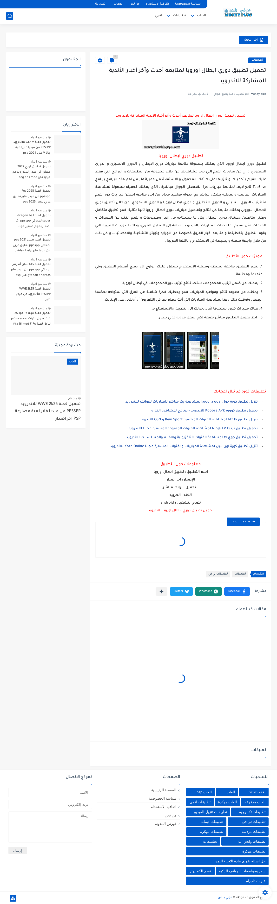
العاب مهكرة (227, 802)
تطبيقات (179, 16)
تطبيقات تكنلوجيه (252, 812)
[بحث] (9, 16)
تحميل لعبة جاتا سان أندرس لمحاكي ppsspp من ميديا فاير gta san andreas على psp (31, 270)
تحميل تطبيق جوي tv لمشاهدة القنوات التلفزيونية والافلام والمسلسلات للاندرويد (192, 438)
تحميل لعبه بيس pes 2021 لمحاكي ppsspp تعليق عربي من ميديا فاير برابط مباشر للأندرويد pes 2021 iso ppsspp (32, 246)
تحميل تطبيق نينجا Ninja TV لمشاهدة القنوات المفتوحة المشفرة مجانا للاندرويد (193, 429)
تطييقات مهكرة (253, 851)
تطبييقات (210, 841)
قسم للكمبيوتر (200, 871)
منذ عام (72, 398)
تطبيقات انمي (200, 802)
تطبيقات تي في (218, 574)
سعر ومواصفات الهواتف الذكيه (242, 871)
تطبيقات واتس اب (251, 841)
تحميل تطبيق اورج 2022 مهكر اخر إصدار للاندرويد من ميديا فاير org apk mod (31, 172)
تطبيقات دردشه (253, 831)
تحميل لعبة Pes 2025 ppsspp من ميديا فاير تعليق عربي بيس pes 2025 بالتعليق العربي (31, 197)
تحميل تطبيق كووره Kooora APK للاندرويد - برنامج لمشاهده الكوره (204, 411)
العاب (201, 16)
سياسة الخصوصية (188, 4)
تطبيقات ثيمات (211, 822)
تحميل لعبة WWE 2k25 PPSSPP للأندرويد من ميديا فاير (33, 294)
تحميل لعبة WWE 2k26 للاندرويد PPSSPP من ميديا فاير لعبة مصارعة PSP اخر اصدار (48, 411)
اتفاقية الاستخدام (157, 4)
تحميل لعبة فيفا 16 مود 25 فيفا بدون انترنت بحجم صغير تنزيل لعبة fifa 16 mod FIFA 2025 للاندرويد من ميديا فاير (31, 319)
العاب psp (204, 792)
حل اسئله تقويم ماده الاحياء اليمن (240, 861)
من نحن (134, 4)
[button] (237, 591)
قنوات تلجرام (255, 881)
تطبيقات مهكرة (211, 831)
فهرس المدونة (165, 824)
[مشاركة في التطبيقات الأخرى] (161, 591)
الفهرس (117, 4)
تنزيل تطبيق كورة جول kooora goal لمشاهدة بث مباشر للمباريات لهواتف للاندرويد (191, 402)
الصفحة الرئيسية (163, 790)
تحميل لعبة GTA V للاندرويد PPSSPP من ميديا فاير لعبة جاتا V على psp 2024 (32, 148)
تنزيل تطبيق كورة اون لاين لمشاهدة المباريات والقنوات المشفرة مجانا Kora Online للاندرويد (184, 447)
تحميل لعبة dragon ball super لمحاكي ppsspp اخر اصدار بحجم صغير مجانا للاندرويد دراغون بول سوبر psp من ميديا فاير (32, 222)
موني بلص (225, 897)
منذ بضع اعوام (39, 137)
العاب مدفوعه (254, 802)
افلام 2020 (257, 792)
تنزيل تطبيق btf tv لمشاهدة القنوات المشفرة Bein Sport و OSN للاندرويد (198, 420)
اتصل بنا (100, 4)
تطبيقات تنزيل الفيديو (210, 812)
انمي (158, 16)
